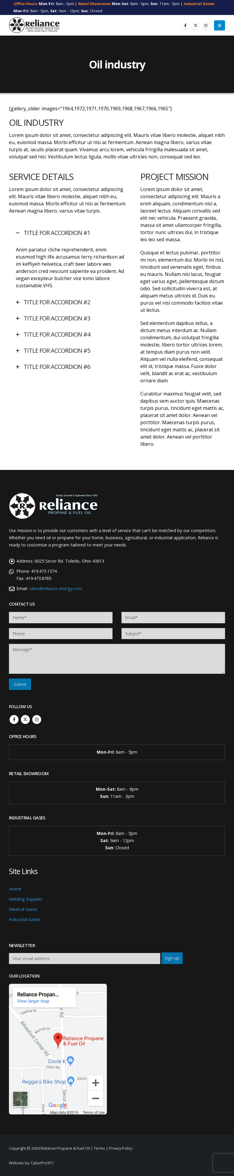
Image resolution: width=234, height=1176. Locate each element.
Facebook (14, 719)
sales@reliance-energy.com (55, 588)
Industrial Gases (24, 919)
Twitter (25, 719)
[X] (195, 25)
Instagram (36, 719)
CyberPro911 (42, 1163)
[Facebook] (185, 25)
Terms (99, 1148)
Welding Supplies (25, 899)
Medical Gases (23, 909)
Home (15, 889)
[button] (219, 25)
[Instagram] (205, 25)
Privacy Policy (120, 1148)
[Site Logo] (34, 25)
